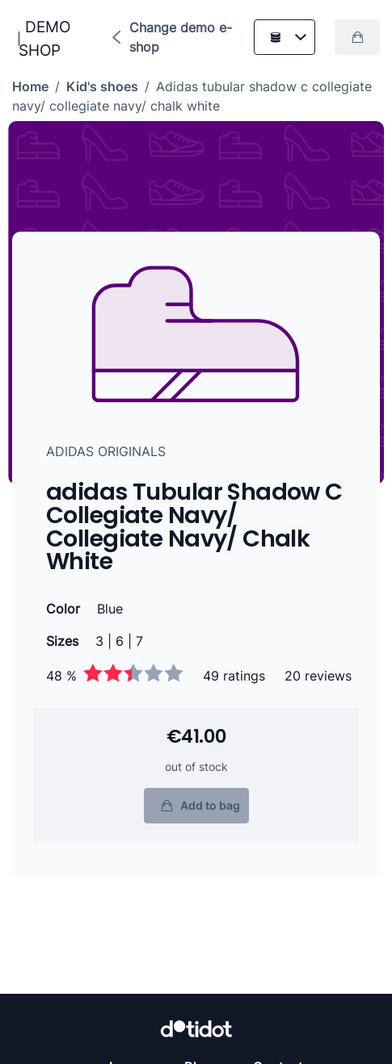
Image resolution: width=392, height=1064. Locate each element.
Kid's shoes (102, 86)
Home (30, 86)
